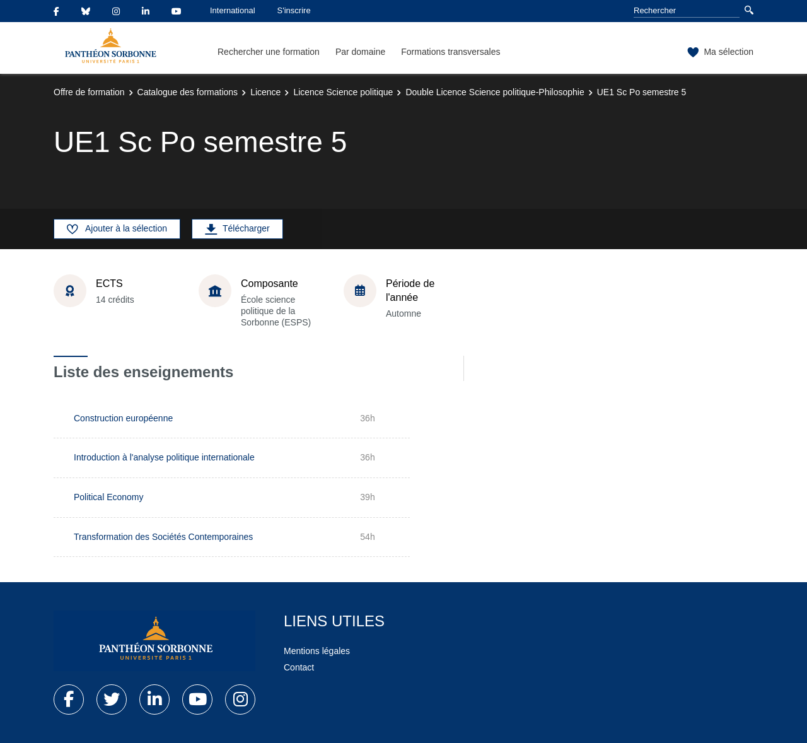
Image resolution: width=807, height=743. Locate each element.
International (232, 10)
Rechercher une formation (269, 52)
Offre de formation (89, 92)
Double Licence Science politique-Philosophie (494, 92)
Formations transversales (450, 52)
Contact (299, 667)
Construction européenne (123, 418)
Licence (265, 92)
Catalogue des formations (187, 92)
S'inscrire (294, 10)
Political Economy (109, 497)
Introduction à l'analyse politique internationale (164, 457)
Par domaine (360, 52)
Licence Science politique (343, 92)
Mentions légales (317, 651)
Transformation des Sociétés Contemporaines (163, 537)
